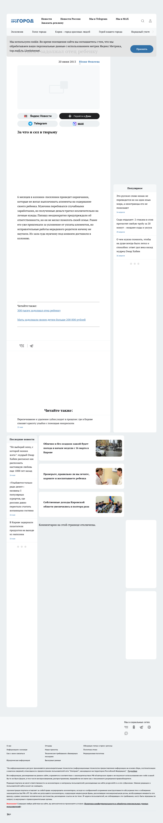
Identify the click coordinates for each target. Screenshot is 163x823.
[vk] (22, 346)
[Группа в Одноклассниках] (134, 727)
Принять (141, 49)
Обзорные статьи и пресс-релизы (97, 746)
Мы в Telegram (98, 18)
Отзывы (48, 746)
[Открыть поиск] (143, 21)
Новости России (70, 18)
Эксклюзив (17, 31)
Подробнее (132, 771)
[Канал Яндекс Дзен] (79, 116)
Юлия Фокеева (89, 61)
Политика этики (90, 749)
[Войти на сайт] (150, 21)
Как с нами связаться (16, 753)
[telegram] (32, 346)
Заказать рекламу (52, 22)
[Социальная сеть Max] (79, 124)
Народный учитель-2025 (144, 31)
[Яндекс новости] (37, 116)
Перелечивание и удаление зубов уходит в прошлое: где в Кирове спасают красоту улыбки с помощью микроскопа (58, 423)
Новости (46, 18)
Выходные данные (53, 760)
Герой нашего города (110, 31)
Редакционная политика (93, 753)
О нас (9, 746)
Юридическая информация (18, 760)
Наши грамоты (51, 749)
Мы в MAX (122, 18)
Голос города (39, 31)
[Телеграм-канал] (37, 124)
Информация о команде (17, 749)
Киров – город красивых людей (72, 31)
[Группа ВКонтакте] (126, 727)
